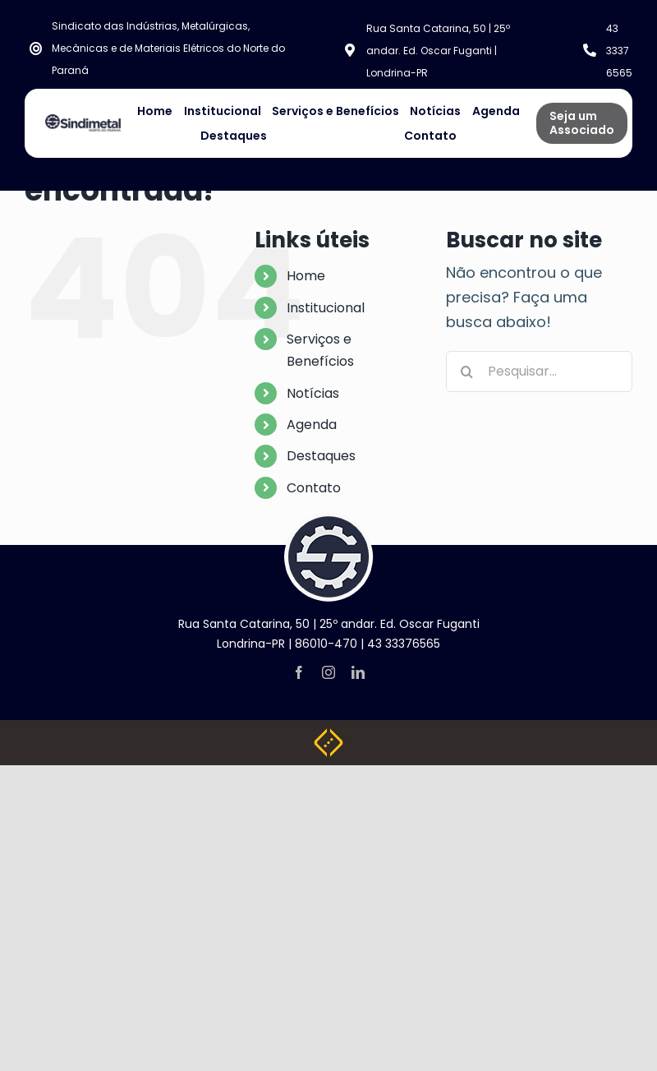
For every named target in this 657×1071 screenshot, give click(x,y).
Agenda (312, 424)
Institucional (326, 307)
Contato (314, 487)
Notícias (313, 393)
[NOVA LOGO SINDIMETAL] (83, 121)
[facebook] (299, 672)
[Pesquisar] (466, 371)
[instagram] (328, 672)
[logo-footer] (328, 519)
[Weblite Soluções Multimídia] (328, 735)
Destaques (321, 455)
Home (306, 275)
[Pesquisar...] (539, 371)
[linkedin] (358, 672)
